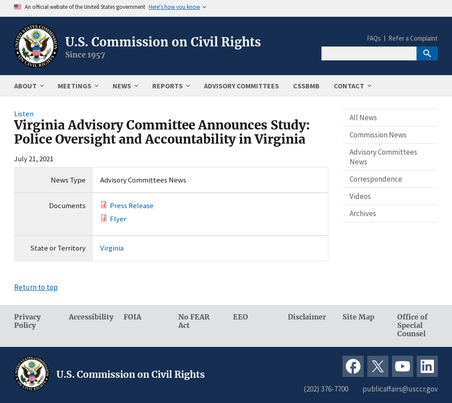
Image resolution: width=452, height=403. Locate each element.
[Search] (369, 53)
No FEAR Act (194, 321)
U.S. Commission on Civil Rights (163, 41)
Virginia (112, 248)
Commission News (378, 135)
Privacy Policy (27, 321)
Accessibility (89, 317)
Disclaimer (307, 317)
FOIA (132, 317)
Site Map (358, 317)
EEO (240, 317)
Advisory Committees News (383, 157)
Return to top (36, 287)
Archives (363, 213)
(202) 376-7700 (326, 389)
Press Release (132, 205)
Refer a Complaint (413, 38)
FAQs (374, 38)
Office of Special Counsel (412, 325)
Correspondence (376, 179)
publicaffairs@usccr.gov (400, 389)
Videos (360, 196)
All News (363, 117)
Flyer (118, 219)
